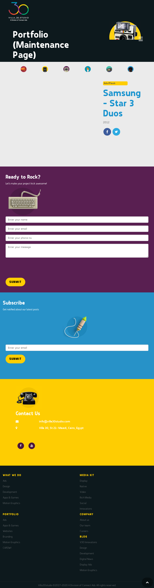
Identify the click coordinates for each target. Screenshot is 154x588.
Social (83, 503)
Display (84, 480)
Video (83, 492)
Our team (85, 525)
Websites (7, 531)
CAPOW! (7, 547)
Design (6, 486)
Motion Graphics (11, 503)
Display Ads (86, 564)
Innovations (86, 508)
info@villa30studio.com (54, 421)
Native (83, 486)
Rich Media (86, 497)
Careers (84, 531)
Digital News (86, 559)
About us (84, 520)
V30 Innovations (88, 542)
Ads (5, 480)
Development (10, 492)
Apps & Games (11, 497)
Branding (7, 536)
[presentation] (27, 266)
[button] (15, 282)
